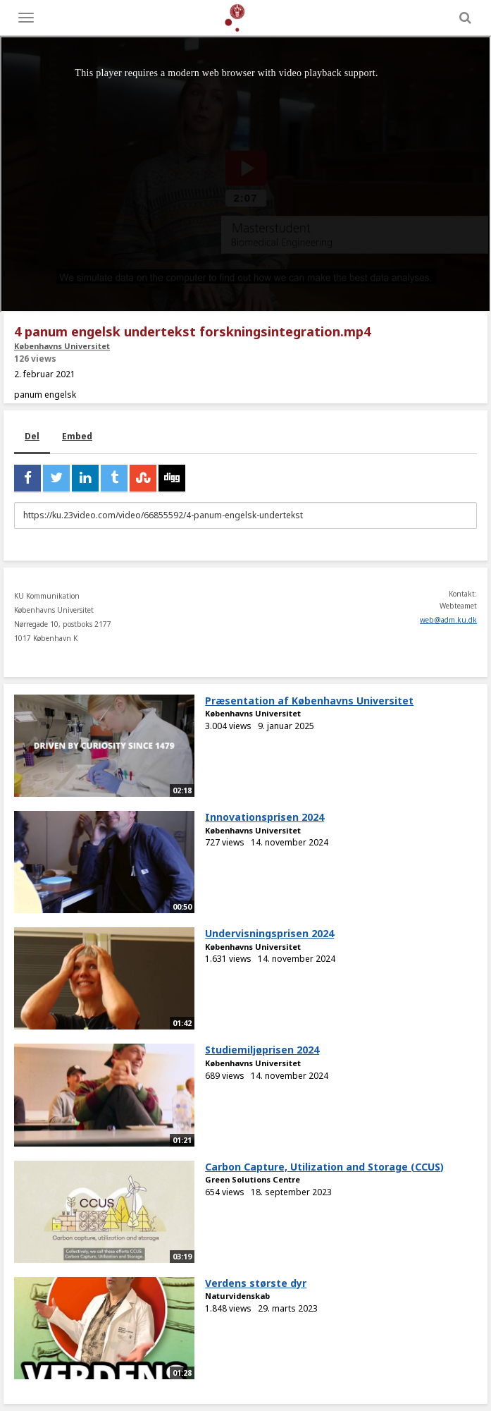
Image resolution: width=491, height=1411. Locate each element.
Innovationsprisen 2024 (264, 817)
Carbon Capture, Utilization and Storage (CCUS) (324, 1166)
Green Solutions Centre (252, 1179)
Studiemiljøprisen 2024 (262, 1049)
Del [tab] (32, 436)
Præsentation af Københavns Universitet (309, 700)
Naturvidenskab (237, 1295)
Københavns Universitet (62, 346)
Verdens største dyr (255, 1283)
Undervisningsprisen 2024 (269, 933)
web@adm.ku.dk (448, 620)
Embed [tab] (77, 436)
